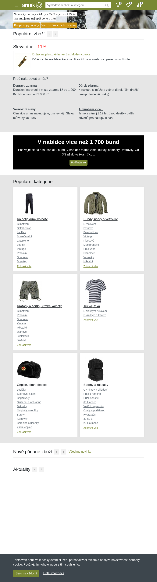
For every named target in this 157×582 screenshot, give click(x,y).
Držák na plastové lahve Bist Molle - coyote (61, 54)
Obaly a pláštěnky (94, 410)
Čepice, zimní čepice (32, 385)
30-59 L (88, 418)
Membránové (91, 244)
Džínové (88, 228)
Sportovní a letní (26, 393)
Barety (21, 414)
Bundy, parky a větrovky (101, 219)
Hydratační (90, 414)
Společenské (24, 236)
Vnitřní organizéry (94, 406)
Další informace (53, 573)
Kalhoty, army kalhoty (32, 219)
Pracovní (22, 253)
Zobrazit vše (24, 266)
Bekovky (22, 406)
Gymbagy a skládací (96, 389)
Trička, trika (92, 306)
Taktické (22, 340)
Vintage (21, 248)
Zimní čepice (24, 427)
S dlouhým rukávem (95, 310)
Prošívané (89, 248)
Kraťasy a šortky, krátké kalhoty (39, 306)
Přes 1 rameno (92, 393)
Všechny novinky (80, 451)
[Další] (55, 34)
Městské (88, 261)
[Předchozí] (49, 34)
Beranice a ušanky (28, 422)
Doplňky (22, 261)
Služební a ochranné (29, 402)
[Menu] (16, 5)
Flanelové (89, 253)
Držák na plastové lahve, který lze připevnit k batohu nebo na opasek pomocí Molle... (82, 59)
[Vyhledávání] (74, 5)
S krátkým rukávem (95, 315)
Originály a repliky (27, 410)
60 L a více (90, 402)
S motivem (23, 223)
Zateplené (23, 240)
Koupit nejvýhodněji (26, 25)
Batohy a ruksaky (96, 385)
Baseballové (91, 232)
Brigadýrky (23, 397)
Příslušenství (91, 397)
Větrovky (89, 257)
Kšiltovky (22, 418)
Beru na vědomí (26, 573)
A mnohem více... (91, 109)
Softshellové (24, 228)
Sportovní (22, 257)
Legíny (21, 244)
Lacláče (21, 232)
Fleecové (89, 240)
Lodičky (21, 389)
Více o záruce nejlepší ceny (58, 25)
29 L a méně (91, 422)
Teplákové (23, 335)
